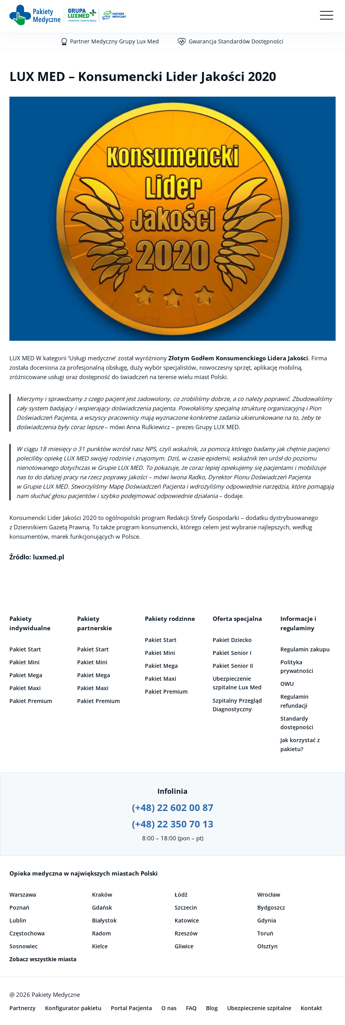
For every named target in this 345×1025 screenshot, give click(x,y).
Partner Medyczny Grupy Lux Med (114, 41)
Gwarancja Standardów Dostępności (236, 41)
